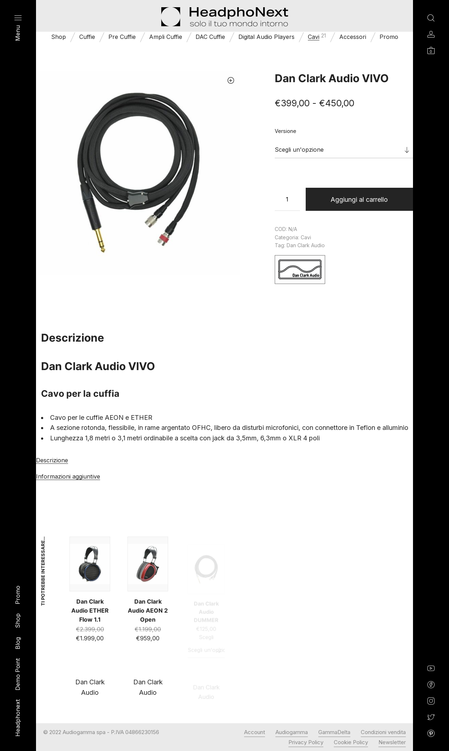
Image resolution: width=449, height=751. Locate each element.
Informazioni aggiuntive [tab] (68, 476)
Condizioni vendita (383, 732)
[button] (231, 80)
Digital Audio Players (266, 36)
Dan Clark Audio (306, 245)
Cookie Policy (351, 742)
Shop (58, 36)
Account (254, 732)
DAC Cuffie (210, 36)
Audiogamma (291, 732)
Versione (285, 131)
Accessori (352, 36)
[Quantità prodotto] (287, 199)
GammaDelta (334, 732)
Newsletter (392, 742)
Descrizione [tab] (52, 460)
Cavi (313, 36)
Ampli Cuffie (165, 36)
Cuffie (87, 36)
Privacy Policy (305, 742)
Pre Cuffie (122, 36)
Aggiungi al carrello (359, 199)
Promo (389, 36)
